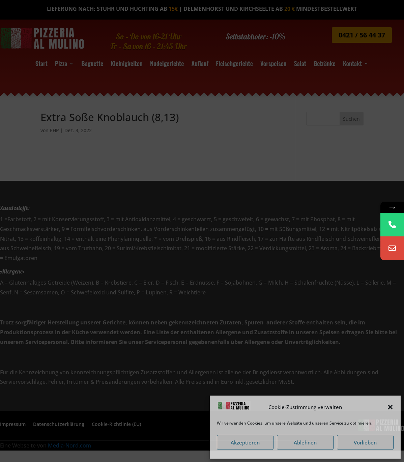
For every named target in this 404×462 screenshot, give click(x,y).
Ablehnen (305, 442)
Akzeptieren (245, 442)
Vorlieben (365, 442)
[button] (390, 407)
